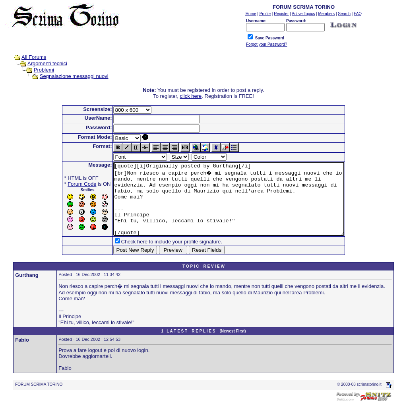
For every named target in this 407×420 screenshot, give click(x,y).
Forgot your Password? (266, 44)
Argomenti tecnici (47, 63)
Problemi (44, 70)
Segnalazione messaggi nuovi (74, 76)
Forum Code (68, 184)
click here (191, 96)
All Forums (33, 57)
